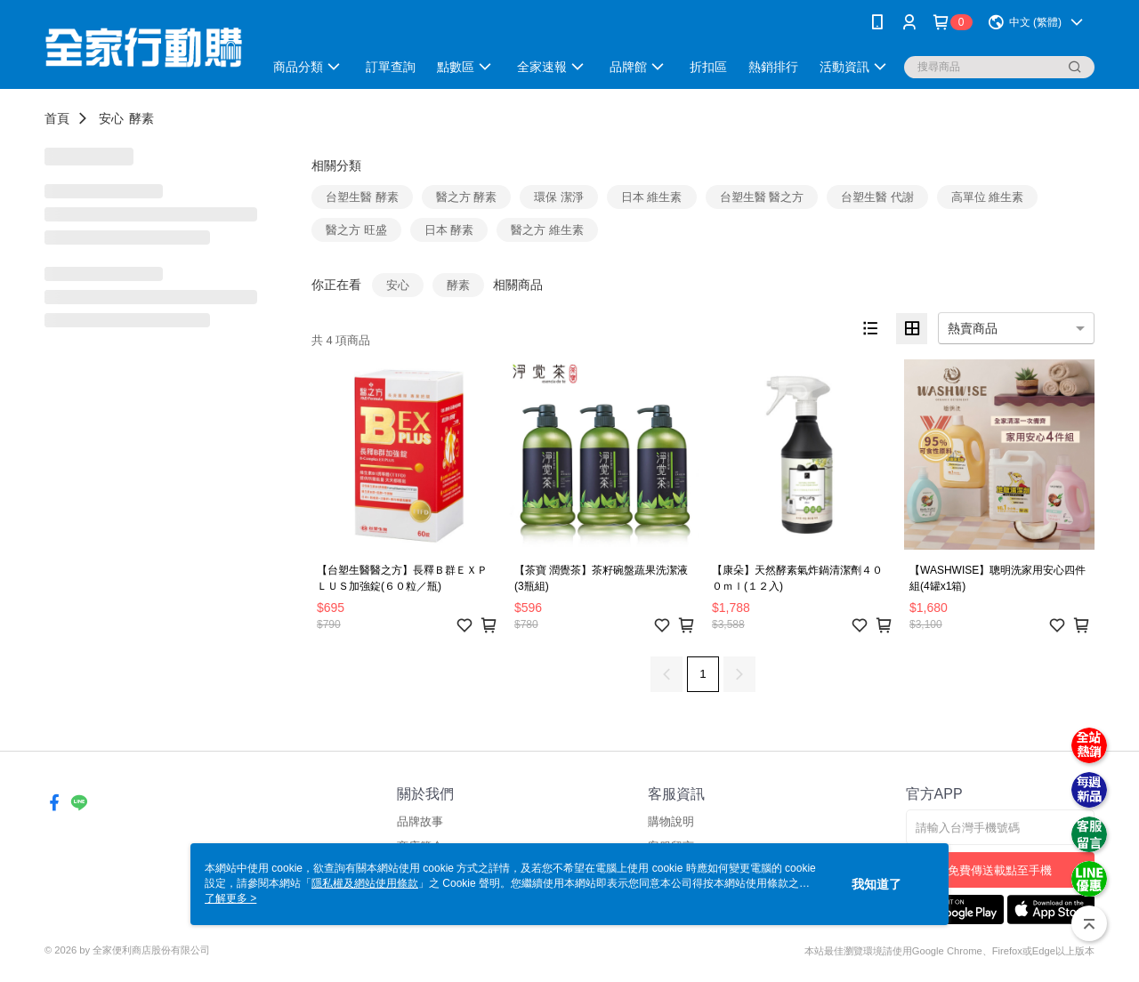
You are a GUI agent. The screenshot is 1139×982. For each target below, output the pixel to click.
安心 (111, 118)
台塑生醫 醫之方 (762, 197)
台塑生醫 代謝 (877, 197)
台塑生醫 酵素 (362, 197)
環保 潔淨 (559, 197)
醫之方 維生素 (547, 230)
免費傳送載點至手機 (1000, 870)
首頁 (56, 118)
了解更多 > (230, 898)
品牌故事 (420, 821)
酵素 (141, 118)
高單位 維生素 (987, 197)
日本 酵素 (449, 230)
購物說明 (671, 821)
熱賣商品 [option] (973, 328)
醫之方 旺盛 (356, 230)
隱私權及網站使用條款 (364, 883)
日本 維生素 (652, 197)
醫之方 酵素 (466, 197)
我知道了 (876, 884)
